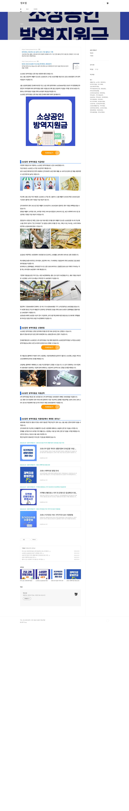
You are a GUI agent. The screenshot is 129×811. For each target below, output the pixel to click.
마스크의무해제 (93, 101)
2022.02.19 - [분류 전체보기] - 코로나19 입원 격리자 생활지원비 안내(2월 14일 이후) (42, 535)
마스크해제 (100, 84)
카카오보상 (98, 97)
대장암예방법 (93, 110)
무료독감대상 (100, 110)
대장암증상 (103, 82)
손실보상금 (92, 97)
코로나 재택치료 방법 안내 (28, 672)
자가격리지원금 (93, 84)
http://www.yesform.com (29, 61)
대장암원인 (103, 88)
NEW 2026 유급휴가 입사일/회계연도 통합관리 (37, 64)
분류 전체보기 (93, 50)
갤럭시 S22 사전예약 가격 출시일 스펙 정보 (32, 674)
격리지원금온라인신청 (95, 88)
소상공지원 (92, 103)
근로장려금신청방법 (94, 108)
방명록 (35, 9)
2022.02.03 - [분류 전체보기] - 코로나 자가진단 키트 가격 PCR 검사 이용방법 (40, 601)
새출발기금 (92, 82)
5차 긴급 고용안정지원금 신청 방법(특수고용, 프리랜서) (35, 666)
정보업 (23, 3)
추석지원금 (102, 106)
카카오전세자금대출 (94, 91)
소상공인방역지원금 (100, 103)
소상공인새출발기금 (94, 106)
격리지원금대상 (93, 99)
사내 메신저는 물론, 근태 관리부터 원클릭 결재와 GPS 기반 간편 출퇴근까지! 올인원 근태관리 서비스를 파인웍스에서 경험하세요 (50, 55)
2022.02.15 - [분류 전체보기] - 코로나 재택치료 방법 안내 (35, 557)
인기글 (96, 69)
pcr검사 (98, 82)
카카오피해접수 (101, 112)
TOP (107, 736)
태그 (27, 9)
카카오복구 (100, 99)
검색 (104, 3)
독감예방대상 (105, 97)
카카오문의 (92, 95)
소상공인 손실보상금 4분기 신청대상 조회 (32, 668)
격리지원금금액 (99, 95)
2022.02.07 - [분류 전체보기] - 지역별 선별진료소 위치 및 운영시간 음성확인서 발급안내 (43, 579)
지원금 (23, 663)
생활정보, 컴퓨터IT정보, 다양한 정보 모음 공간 (34, 710)
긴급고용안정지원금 (94, 86)
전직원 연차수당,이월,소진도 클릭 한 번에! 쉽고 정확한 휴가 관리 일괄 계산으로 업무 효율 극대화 (45, 67)
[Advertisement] (50, 341)
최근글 (91, 69)
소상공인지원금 (103, 108)
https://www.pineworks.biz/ (30, 49)
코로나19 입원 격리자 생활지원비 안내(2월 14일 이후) (35, 670)
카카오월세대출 (93, 112)
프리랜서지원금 (101, 101)
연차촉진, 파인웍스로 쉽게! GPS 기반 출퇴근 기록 (37, 52)
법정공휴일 (102, 93)
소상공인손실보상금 (94, 93)
